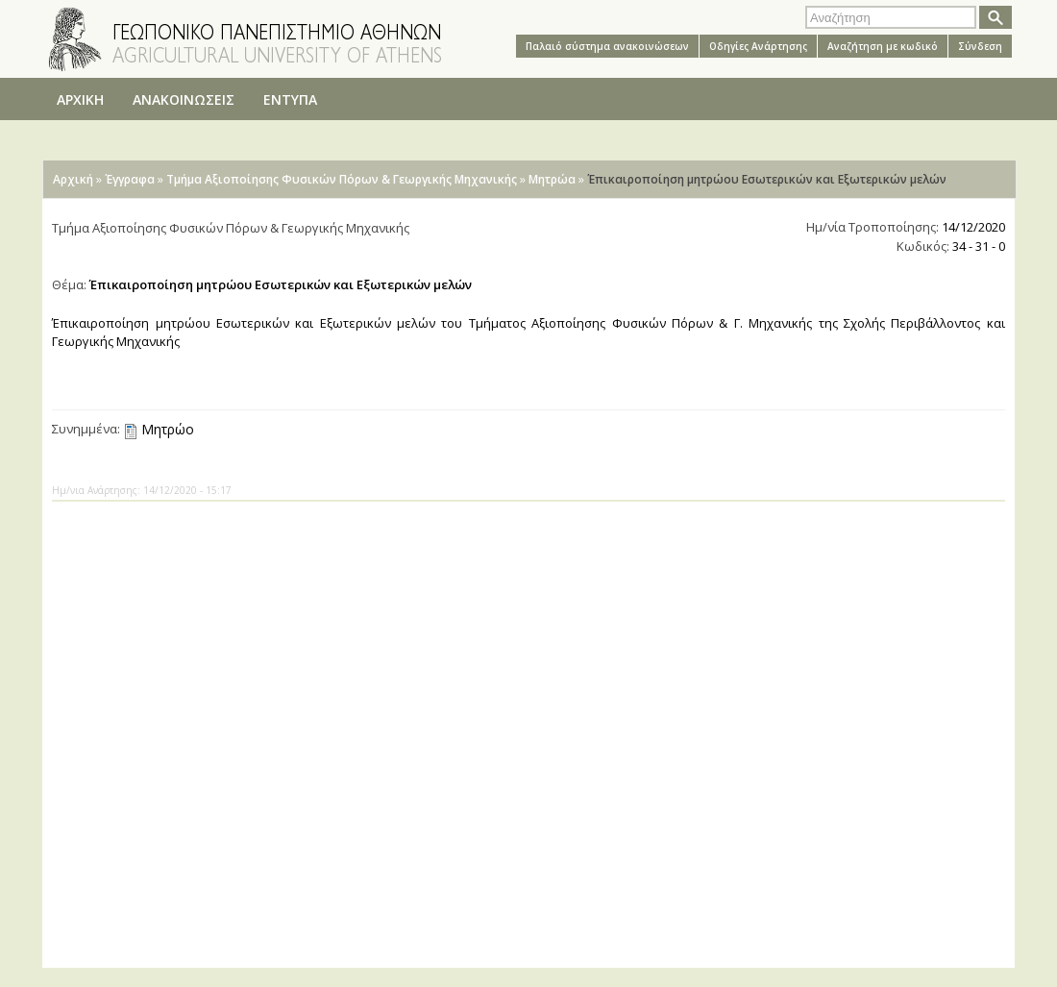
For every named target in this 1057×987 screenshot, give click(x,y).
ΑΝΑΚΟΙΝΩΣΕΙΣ (183, 99)
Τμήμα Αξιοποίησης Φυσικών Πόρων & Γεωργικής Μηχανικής (341, 179)
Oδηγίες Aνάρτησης (758, 46)
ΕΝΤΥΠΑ (290, 99)
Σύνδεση (980, 46)
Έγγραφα (130, 179)
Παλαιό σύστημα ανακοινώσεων (607, 46)
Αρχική (73, 179)
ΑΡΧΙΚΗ (80, 99)
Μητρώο (167, 429)
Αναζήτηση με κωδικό (882, 46)
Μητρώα (552, 179)
